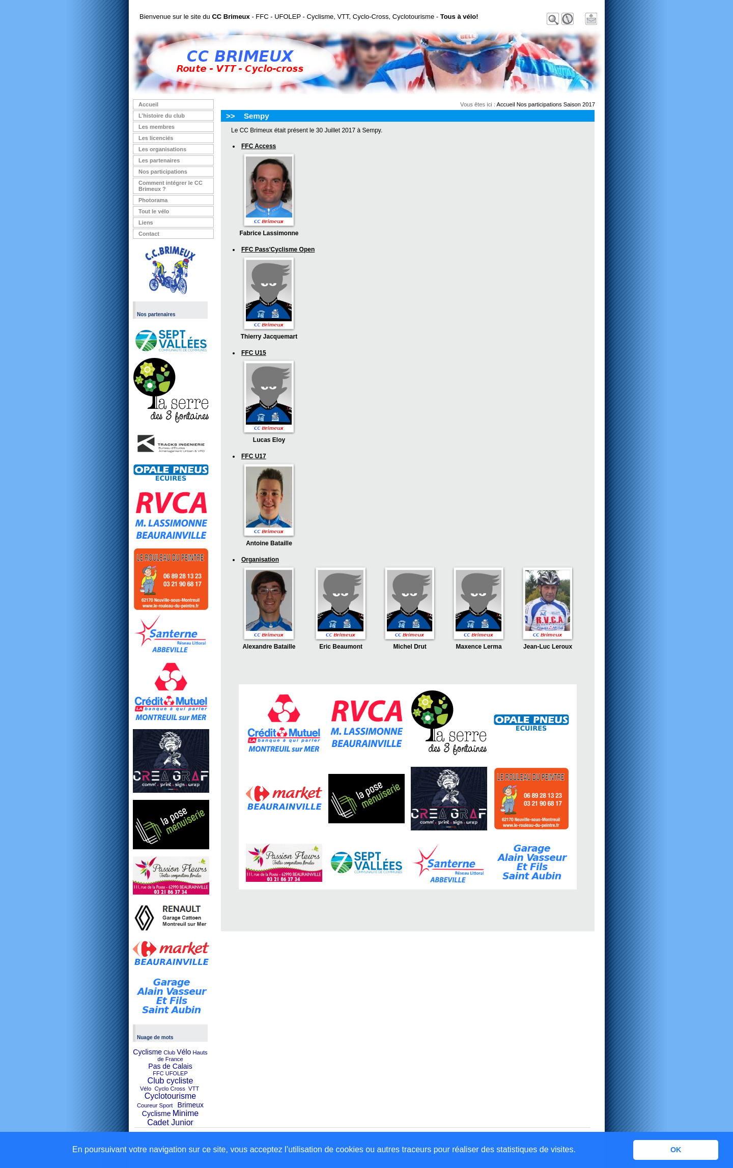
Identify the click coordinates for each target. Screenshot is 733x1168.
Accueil (148, 104)
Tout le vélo (153, 211)
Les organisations (162, 149)
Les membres (156, 127)
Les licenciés (156, 138)
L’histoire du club (161, 116)
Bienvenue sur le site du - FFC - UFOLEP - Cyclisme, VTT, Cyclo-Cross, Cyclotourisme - (308, 16)
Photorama (152, 200)
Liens (145, 222)
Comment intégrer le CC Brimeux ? (170, 186)
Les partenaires (159, 160)
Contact (148, 234)
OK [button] (676, 1150)
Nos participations (162, 172)
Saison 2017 (579, 104)
